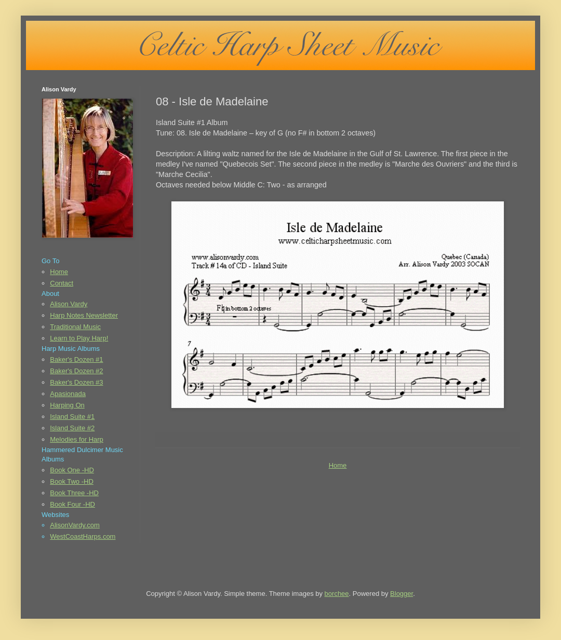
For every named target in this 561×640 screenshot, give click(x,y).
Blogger (401, 593)
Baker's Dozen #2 (76, 371)
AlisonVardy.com (75, 525)
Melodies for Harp (76, 439)
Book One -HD (72, 470)
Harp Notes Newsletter (84, 315)
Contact (61, 283)
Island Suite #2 (72, 428)
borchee (337, 593)
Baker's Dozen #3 (76, 382)
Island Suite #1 (72, 416)
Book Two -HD (72, 481)
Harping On (67, 405)
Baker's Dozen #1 (76, 359)
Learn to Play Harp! (79, 338)
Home (338, 465)
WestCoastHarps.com (82, 536)
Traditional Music (75, 327)
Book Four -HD (72, 504)
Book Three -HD (74, 493)
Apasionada (68, 394)
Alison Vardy (68, 304)
